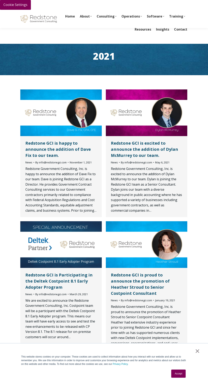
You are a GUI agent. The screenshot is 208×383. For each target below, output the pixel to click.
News (28, 162)
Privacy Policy (120, 364)
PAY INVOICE (27, 13)
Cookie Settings (15, 4)
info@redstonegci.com (38, 20)
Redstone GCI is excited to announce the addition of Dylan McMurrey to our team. (144, 149)
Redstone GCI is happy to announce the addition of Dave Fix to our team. (58, 149)
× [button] (197, 351)
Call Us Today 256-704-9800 (56, 13)
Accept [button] (178, 373)
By (51, 162)
